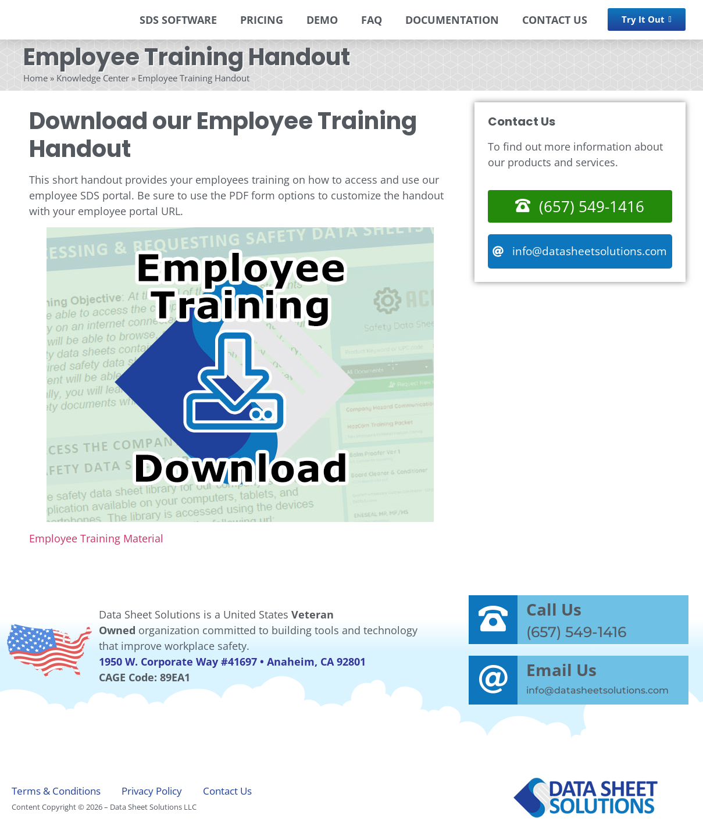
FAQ (371, 20)
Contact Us (227, 790)
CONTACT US (554, 20)
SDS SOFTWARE (178, 20)
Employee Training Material (96, 538)
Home (35, 78)
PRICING (261, 20)
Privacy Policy (152, 790)
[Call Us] (493, 619)
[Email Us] (493, 680)
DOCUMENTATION (452, 20)
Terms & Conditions (56, 790)
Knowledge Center (92, 78)
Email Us (561, 670)
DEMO (322, 20)
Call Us (553, 609)
